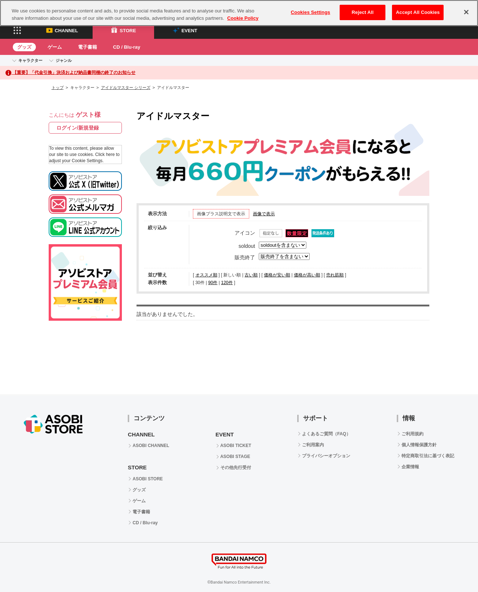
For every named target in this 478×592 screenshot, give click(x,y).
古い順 (251, 275)
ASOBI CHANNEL (150, 445)
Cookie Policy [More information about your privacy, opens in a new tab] (242, 18)
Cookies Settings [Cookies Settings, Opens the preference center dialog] (311, 12)
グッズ (24, 47)
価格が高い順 (307, 275)
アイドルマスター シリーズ (125, 87)
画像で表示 (264, 213)
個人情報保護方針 (419, 444)
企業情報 (410, 466)
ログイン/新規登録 (77, 128)
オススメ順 (206, 275)
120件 (227, 282)
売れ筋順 (335, 275)
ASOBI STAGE (235, 456)
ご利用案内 (313, 444)
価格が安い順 (277, 275)
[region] (239, 13)
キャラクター (30, 60)
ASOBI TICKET (235, 445)
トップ (58, 87)
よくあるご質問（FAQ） (326, 433)
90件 (212, 282)
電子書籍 (87, 47)
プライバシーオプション (326, 455)
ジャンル (64, 60)
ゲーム (55, 47)
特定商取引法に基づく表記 (428, 455)
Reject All (363, 12)
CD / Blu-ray (126, 47)
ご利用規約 (412, 433)
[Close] (466, 12)
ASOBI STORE (147, 478)
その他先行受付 (235, 467)
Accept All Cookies (418, 12)
